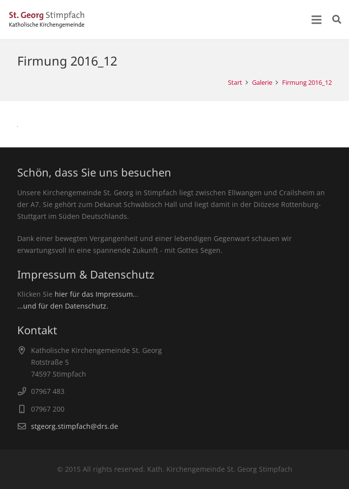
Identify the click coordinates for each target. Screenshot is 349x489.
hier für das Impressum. (95, 294)
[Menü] (316, 19)
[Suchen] (337, 19)
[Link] (47, 20)
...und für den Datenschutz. (62, 306)
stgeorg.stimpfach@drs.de (74, 426)
